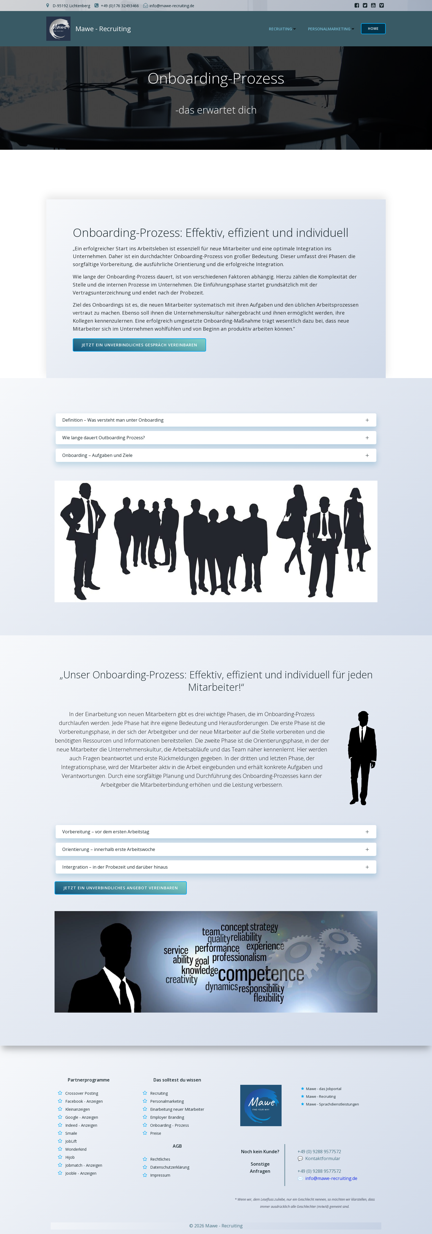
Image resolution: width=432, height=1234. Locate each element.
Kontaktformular (322, 1158)
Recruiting (283, 28)
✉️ (301, 1178)
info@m (313, 1178)
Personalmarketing (331, 28)
